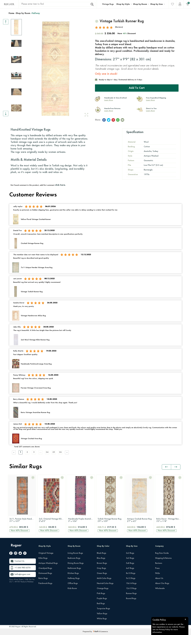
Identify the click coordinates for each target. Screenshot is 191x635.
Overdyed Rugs (45, 568)
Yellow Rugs (102, 614)
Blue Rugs (101, 558)
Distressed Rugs (45, 573)
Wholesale (160, 588)
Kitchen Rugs (73, 573)
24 (47, 452)
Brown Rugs (102, 563)
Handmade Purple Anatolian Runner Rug (81, 520)
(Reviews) (119, 27)
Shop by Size (156, 4)
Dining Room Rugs (76, 563)
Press (157, 568)
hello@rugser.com (22, 574)
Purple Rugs (102, 598)
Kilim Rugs (42, 558)
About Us (159, 578)
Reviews (158, 563)
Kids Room (72, 588)
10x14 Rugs (131, 583)
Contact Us (19, 561)
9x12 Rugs (130, 578)
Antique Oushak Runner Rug (139, 520)
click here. (60, 185)
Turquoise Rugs (103, 609)
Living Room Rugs (75, 553)
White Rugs (102, 619)
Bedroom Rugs (74, 558)
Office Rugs (73, 583)
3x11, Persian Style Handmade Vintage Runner (22, 520)
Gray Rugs (101, 568)
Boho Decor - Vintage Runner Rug (169, 520)
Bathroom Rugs (74, 568)
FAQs (157, 573)
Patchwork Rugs (45, 583)
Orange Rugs (102, 588)
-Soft (96, 631)
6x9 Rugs (130, 568)
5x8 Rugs (130, 563)
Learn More (108, 100)
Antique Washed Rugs (48, 563)
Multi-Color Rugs (104, 578)
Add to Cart (137, 88)
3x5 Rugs (130, 558)
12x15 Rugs (131, 588)
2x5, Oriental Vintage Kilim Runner (52, 520)
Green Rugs (102, 573)
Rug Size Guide (162, 553)
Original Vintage (45, 553)
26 (60, 452)
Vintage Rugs (108, 4)
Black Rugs (101, 553)
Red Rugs (101, 603)
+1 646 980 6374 (23, 568)
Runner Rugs (131, 593)
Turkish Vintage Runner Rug (110, 520)
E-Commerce (103, 631)
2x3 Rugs (130, 553)
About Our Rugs (162, 583)
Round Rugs (131, 598)
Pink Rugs (101, 593)
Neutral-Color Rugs (105, 583)
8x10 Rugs (130, 573)
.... (40, 452)
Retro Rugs (43, 578)
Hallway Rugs (74, 578)
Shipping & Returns (163, 558)
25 (54, 452)
